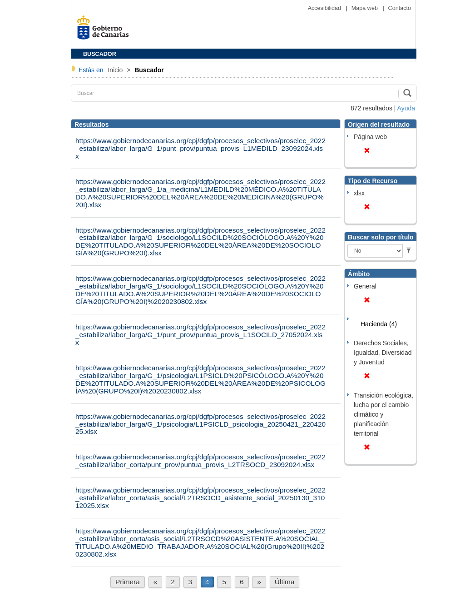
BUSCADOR (99, 54)
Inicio (116, 70)
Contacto (399, 8)
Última (285, 582)
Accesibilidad (325, 8)
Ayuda (406, 108)
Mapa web (365, 8)
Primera (127, 582)
